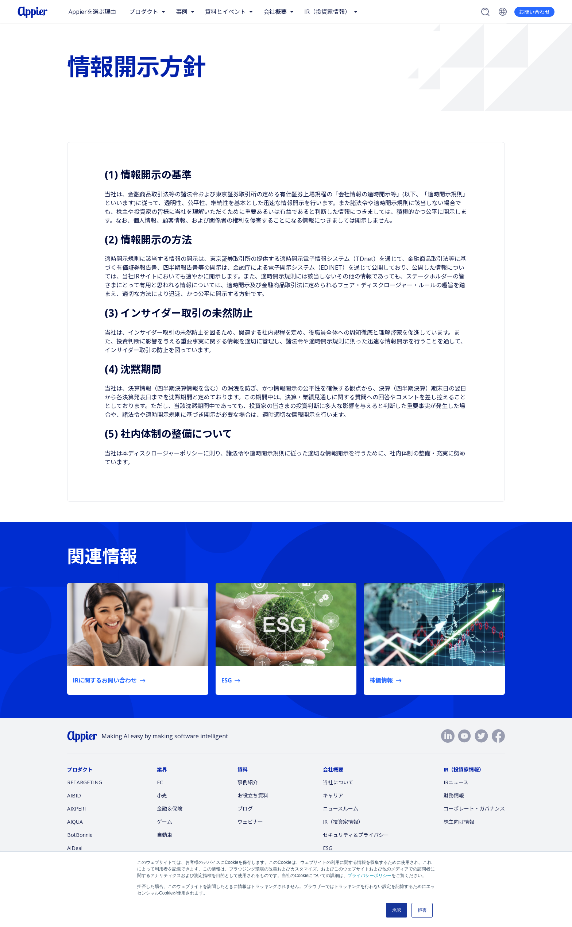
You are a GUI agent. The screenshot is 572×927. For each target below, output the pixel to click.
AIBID (74, 795)
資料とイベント (225, 12)
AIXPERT (77, 808)
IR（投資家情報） (327, 12)
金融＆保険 (169, 808)
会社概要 (275, 12)
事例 (182, 12)
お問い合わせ (534, 11)
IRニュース (456, 782)
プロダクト (143, 12)
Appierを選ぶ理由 (92, 12)
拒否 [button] (422, 910)
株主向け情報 (459, 821)
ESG (327, 848)
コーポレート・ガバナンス (474, 808)
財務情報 (454, 795)
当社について (338, 782)
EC (160, 782)
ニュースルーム (340, 808)
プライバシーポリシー (369, 875)
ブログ (245, 808)
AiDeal (74, 848)
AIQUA (75, 821)
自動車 (164, 834)
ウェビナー (250, 821)
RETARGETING (84, 782)
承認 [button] (396, 910)
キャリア (333, 795)
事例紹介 (247, 782)
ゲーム (164, 821)
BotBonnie (80, 834)
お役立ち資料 (252, 795)
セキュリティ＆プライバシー (356, 834)
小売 (162, 795)
